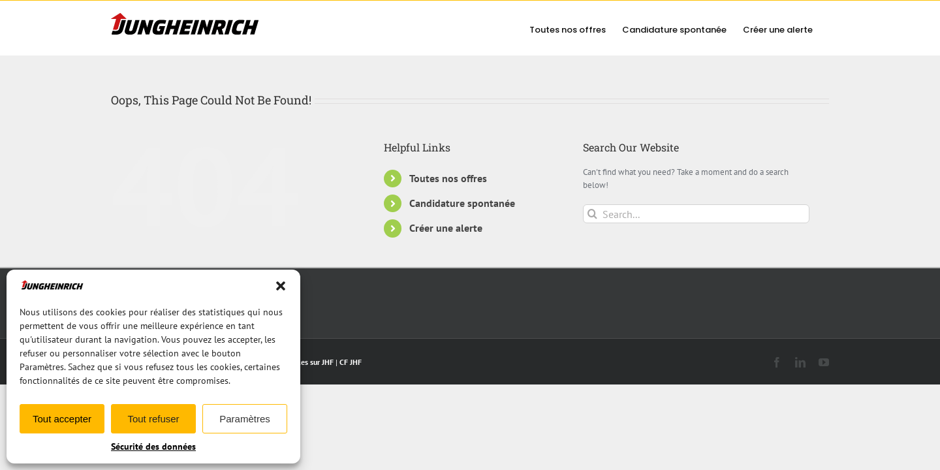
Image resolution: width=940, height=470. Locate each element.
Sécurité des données (153, 446)
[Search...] (696, 213)
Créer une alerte (445, 227)
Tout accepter (62, 418)
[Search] (592, 213)
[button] (280, 285)
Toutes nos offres (448, 178)
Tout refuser (153, 418)
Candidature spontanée (462, 203)
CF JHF (350, 362)
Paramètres (244, 418)
